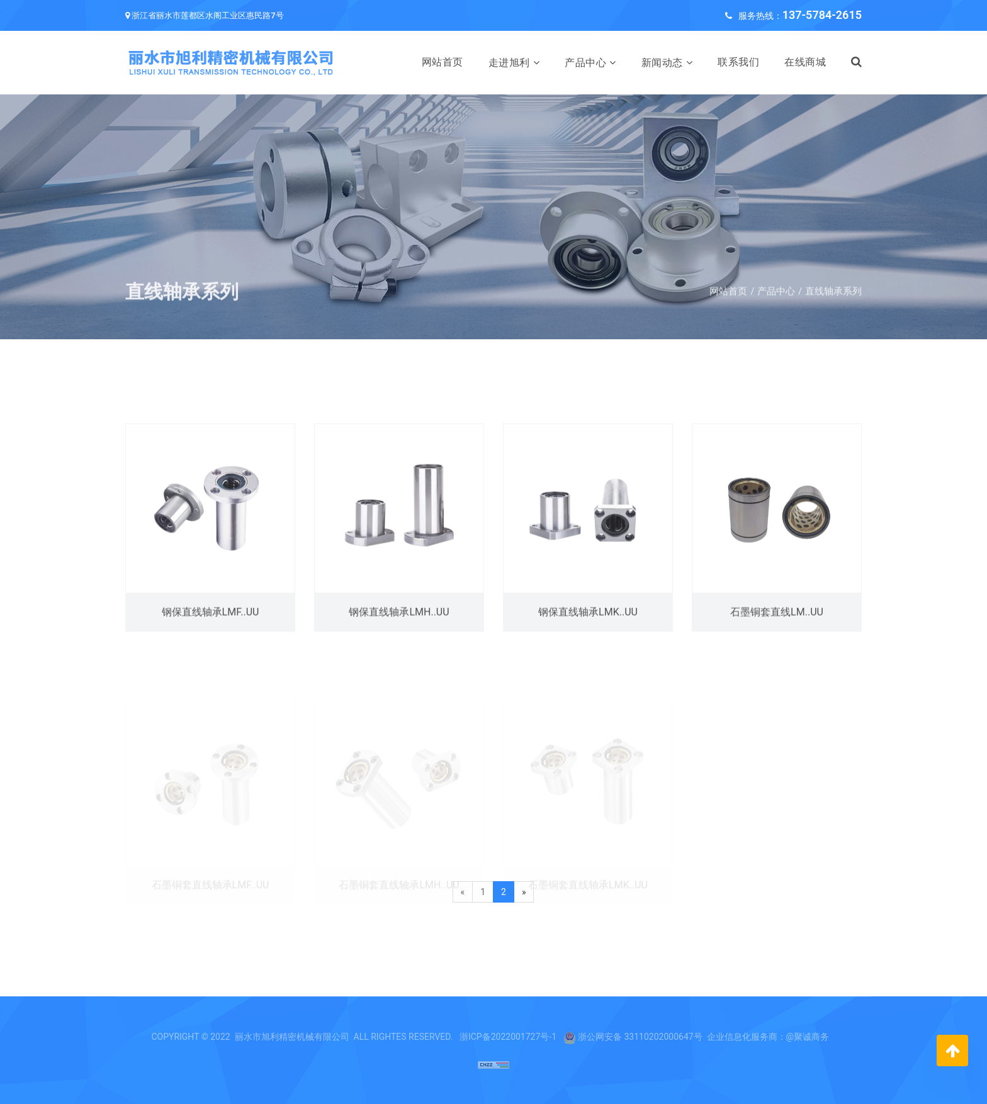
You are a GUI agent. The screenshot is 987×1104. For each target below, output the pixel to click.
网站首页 (442, 62)
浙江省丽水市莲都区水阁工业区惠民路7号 (207, 15)
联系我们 (738, 62)
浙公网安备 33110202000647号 (640, 1037)
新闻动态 (662, 63)
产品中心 (585, 63)
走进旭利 (509, 63)
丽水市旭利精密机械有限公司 (292, 1037)
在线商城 (805, 62)
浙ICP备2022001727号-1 (508, 1037)
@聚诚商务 (808, 1037)
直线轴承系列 (833, 302)
